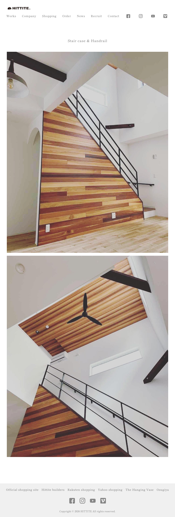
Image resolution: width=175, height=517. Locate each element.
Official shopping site (22, 490)
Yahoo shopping (110, 490)
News (81, 16)
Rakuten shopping (81, 490)
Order (66, 16)
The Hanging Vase (139, 490)
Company (29, 16)
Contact (113, 16)
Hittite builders (53, 490)
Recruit (96, 16)
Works (11, 16)
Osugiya (163, 490)
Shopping (49, 16)
